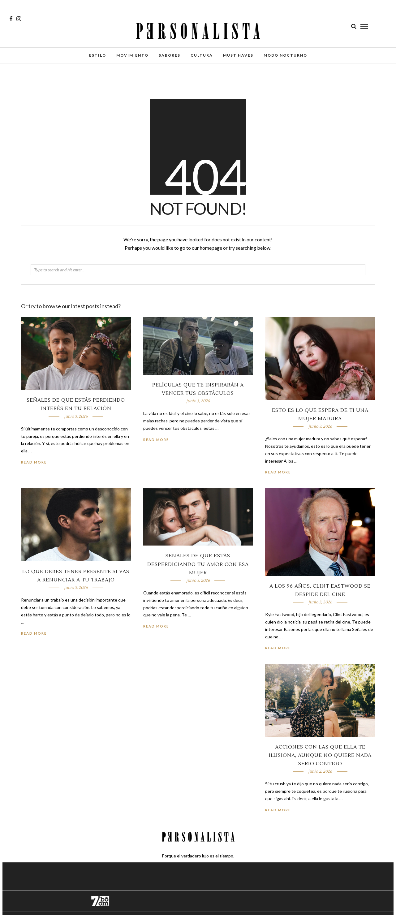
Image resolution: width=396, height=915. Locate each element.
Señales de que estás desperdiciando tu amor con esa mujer (198, 564)
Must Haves (238, 55)
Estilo (97, 55)
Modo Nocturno (285, 55)
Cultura (202, 55)
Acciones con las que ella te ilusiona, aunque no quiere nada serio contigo (320, 755)
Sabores (169, 55)
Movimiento (132, 55)
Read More (278, 472)
